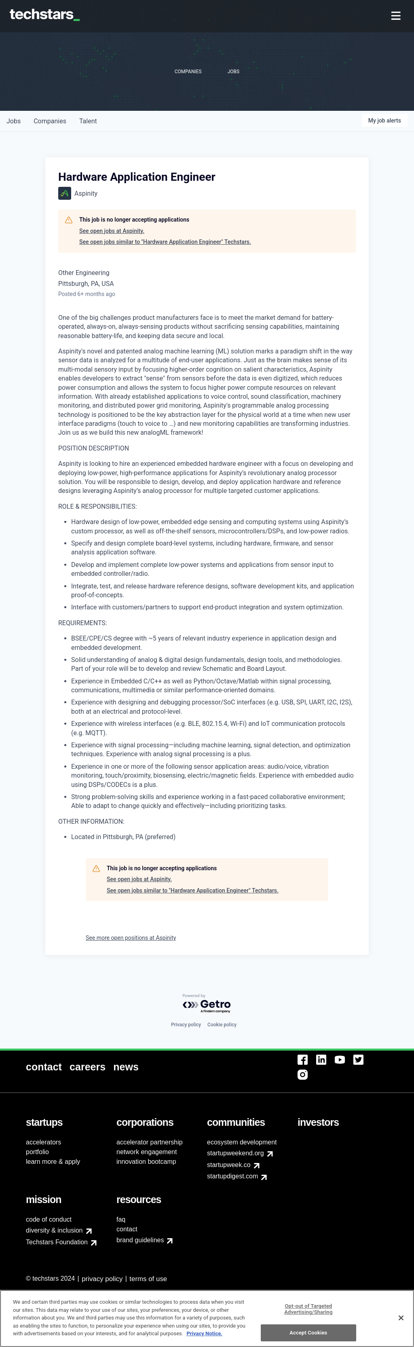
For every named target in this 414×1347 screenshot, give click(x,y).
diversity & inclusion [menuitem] (54, 1230)
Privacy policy (186, 1025)
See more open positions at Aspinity (131, 938)
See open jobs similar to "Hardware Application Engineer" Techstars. (165, 242)
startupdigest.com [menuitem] (232, 1176)
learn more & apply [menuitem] (53, 1161)
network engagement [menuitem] (146, 1151)
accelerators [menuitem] (43, 1142)
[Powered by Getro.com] (207, 1004)
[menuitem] (396, 16)
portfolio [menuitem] (37, 1151)
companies (50, 121)
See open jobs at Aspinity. (111, 231)
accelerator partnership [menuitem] (149, 1142)
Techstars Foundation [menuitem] (57, 1242)
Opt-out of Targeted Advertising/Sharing (308, 1333)
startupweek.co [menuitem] (229, 1164)
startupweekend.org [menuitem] (235, 1153)
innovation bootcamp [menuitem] (146, 1161)
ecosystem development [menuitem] (242, 1142)
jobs (13, 121)
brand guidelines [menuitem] (140, 1240)
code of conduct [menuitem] (49, 1219)
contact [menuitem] (126, 1229)
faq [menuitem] (120, 1219)
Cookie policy (222, 1025)
